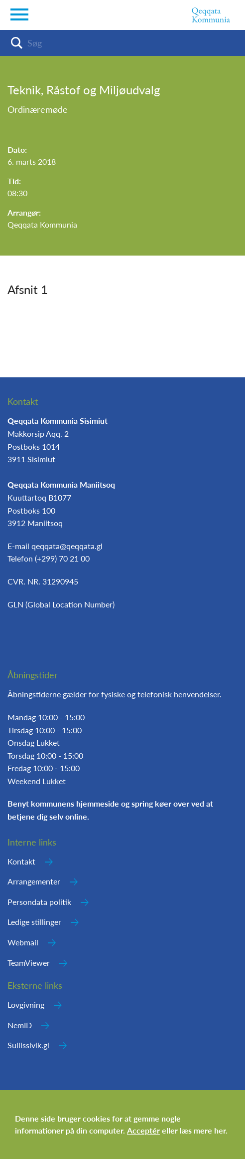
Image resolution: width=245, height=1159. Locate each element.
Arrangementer (33, 881)
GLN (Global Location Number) (61, 604)
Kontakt (21, 861)
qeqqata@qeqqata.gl (67, 546)
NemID (19, 1025)
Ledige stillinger (34, 921)
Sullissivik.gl (28, 1045)
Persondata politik (39, 901)
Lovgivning (25, 1004)
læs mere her (203, 1130)
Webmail (22, 942)
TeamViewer (28, 962)
